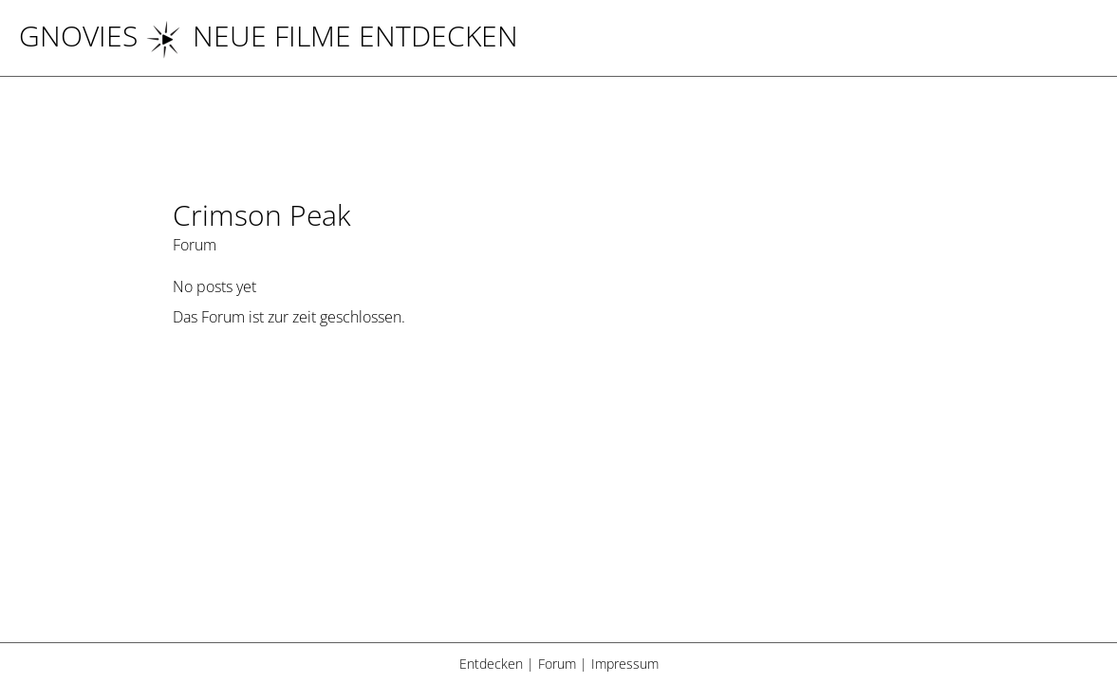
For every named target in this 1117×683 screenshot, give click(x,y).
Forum (557, 664)
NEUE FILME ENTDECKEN (331, 35)
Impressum (625, 664)
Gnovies (78, 35)
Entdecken (491, 664)
